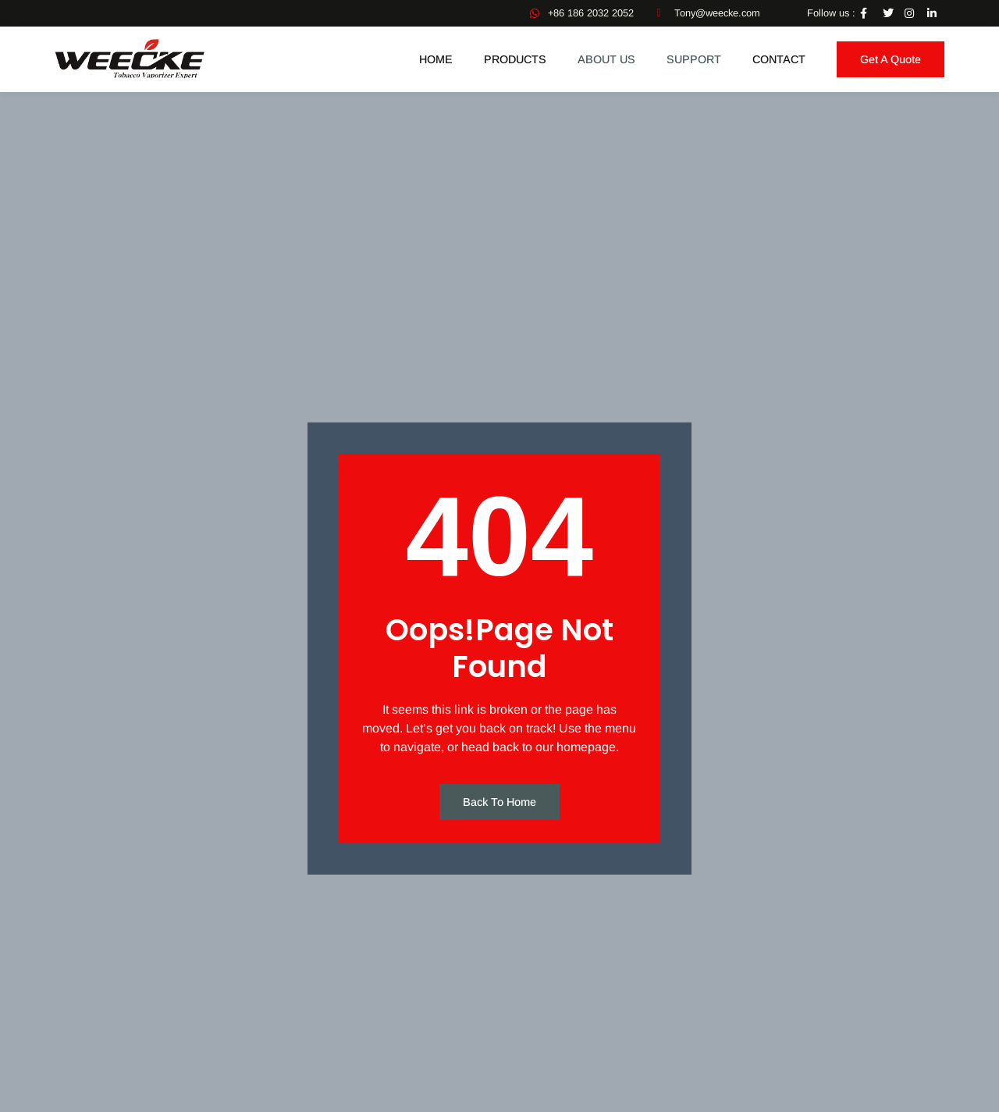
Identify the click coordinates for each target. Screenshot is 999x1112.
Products (515, 59)
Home (436, 59)
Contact (778, 59)
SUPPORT (694, 59)
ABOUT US (606, 59)
